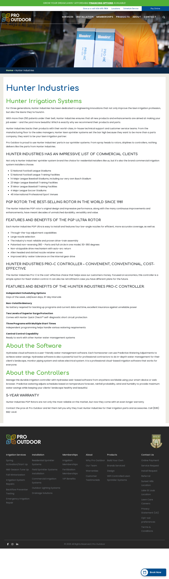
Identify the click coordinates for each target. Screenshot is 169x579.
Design (111, 470)
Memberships (70, 454)
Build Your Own (115, 460)
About (89, 454)
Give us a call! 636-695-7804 (95, 9)
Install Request (149, 470)
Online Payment (150, 460)
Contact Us (147, 454)
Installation (38, 454)
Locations (115, 9)
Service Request (150, 465)
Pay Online (155, 9)
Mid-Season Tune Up (17, 469)
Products (112, 454)
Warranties (92, 470)
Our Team (91, 465)
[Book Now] (153, 572)
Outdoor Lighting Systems (46, 488)
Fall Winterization (15, 474)
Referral (145, 476)
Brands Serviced (116, 465)
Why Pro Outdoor (95, 460)
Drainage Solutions (42, 493)
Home (9, 70)
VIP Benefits (69, 478)
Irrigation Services (16, 454)
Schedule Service (130, 9)
